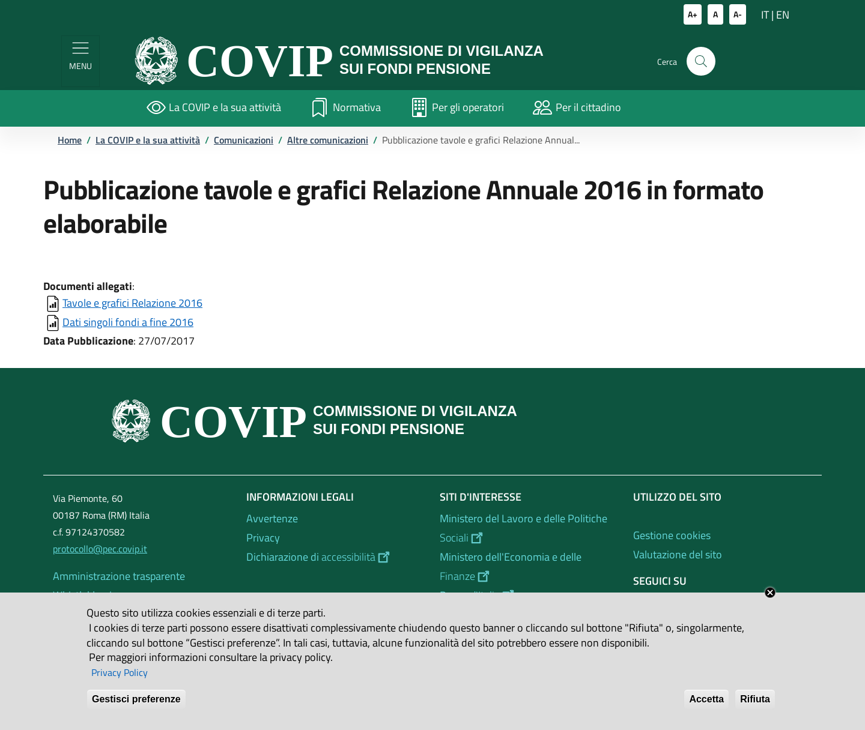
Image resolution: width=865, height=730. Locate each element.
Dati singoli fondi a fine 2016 (127, 322)
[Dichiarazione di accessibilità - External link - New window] (335, 557)
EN (782, 15)
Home (70, 140)
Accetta (706, 707)
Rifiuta (755, 707)
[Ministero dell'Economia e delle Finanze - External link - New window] (529, 567)
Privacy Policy (119, 680)
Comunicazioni (243, 140)
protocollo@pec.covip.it (100, 548)
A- (737, 14)
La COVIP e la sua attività (148, 140)
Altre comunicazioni (327, 140)
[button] (701, 61)
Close (770, 600)
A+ (692, 14)
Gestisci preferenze (136, 707)
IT (765, 15)
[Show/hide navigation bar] (80, 61)
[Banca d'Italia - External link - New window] (529, 595)
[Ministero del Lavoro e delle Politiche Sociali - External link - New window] (529, 528)
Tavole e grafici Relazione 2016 (132, 303)
